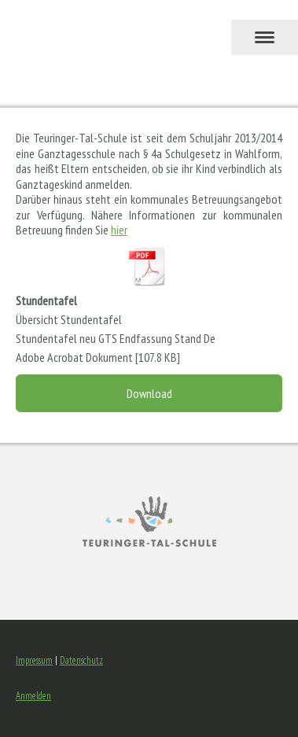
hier (119, 230)
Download (149, 393)
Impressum (34, 660)
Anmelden (33, 695)
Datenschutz (81, 660)
